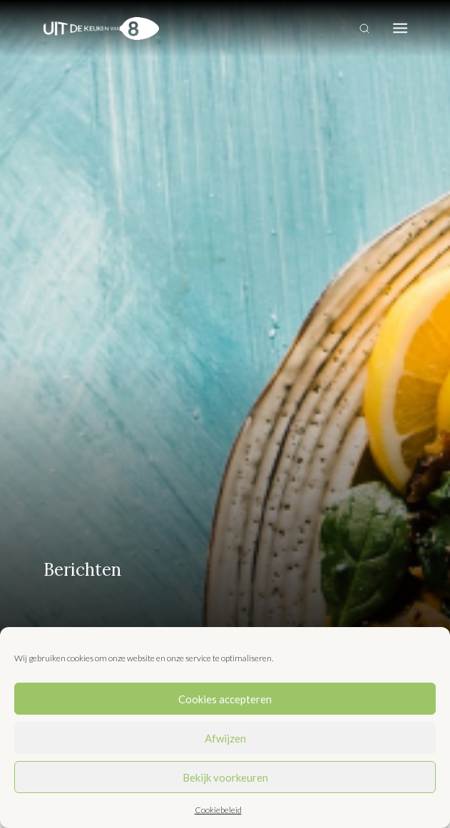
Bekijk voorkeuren (225, 777)
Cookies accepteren (225, 699)
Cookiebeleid (218, 809)
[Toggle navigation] (400, 28)
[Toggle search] (364, 28)
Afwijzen (225, 738)
